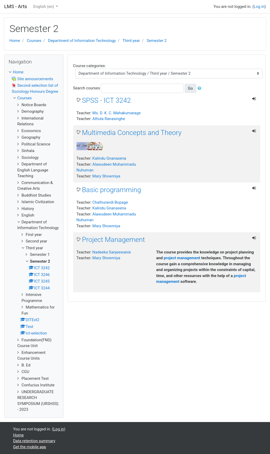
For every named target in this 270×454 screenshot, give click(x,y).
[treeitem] (34, 72)
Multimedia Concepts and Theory (132, 133)
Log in (259, 6)
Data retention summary (34, 441)
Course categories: (89, 65)
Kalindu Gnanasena (109, 158)
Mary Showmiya (106, 176)
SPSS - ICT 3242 (106, 100)
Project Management (113, 240)
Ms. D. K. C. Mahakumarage (116, 113)
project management (182, 258)
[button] (200, 88)
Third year (131, 40)
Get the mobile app (29, 447)
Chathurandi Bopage (110, 202)
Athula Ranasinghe (108, 118)
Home (14, 40)
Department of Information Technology (82, 40)
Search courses (86, 88)
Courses (34, 40)
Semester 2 (157, 40)
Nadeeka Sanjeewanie (111, 252)
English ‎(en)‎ (44, 6)
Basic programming (111, 190)
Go (190, 88)
